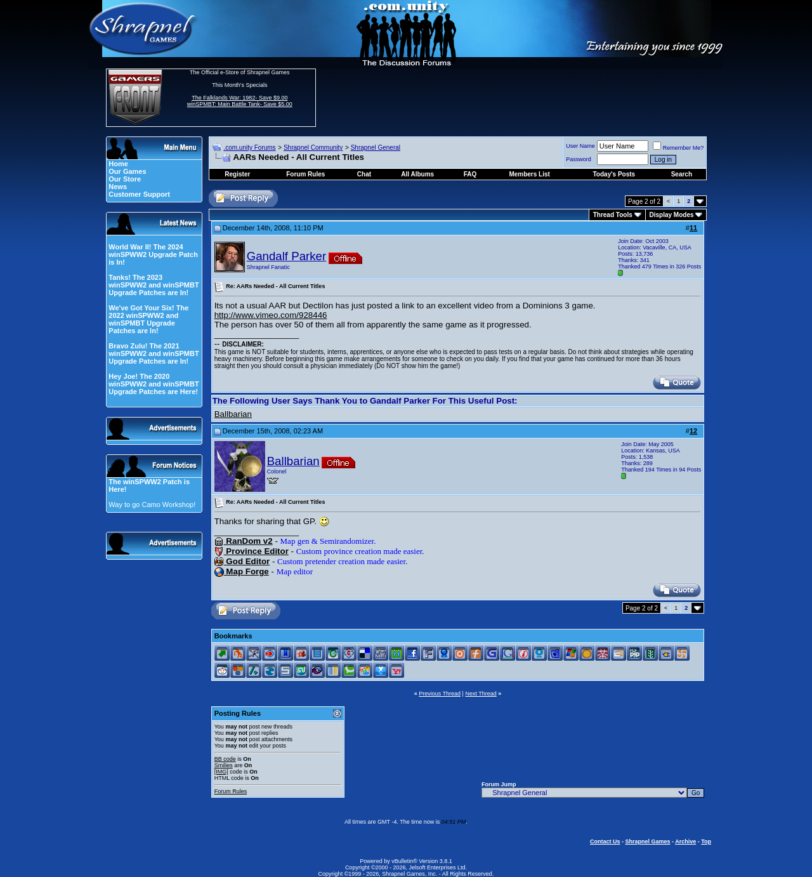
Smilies (223, 765)
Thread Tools (612, 214)
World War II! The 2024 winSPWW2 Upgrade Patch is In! (153, 254)
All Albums (417, 174)
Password (578, 159)
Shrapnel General (375, 147)
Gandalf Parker (286, 256)
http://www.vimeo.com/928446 (270, 315)
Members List (529, 174)
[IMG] (221, 771)
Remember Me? (678, 148)
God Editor (242, 561)
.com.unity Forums (249, 147)
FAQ (470, 174)
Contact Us (605, 841)
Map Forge (241, 571)
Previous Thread (440, 693)
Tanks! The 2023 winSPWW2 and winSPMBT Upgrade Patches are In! (153, 285)
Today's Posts (614, 174)
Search (681, 174)
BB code (225, 759)
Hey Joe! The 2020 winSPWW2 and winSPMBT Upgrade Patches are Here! (153, 384)
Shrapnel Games (647, 841)
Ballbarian (233, 414)
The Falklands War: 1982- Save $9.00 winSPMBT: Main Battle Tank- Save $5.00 (239, 101)
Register (237, 174)
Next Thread (480, 693)
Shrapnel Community (313, 147)
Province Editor (251, 551)
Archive (685, 841)
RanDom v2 (243, 541)
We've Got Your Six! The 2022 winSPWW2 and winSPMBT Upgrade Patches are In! (148, 319)
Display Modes (672, 214)
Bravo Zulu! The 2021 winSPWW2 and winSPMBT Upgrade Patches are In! (153, 353)
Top (706, 841)
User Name (580, 146)
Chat (364, 174)
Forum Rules (230, 791)
